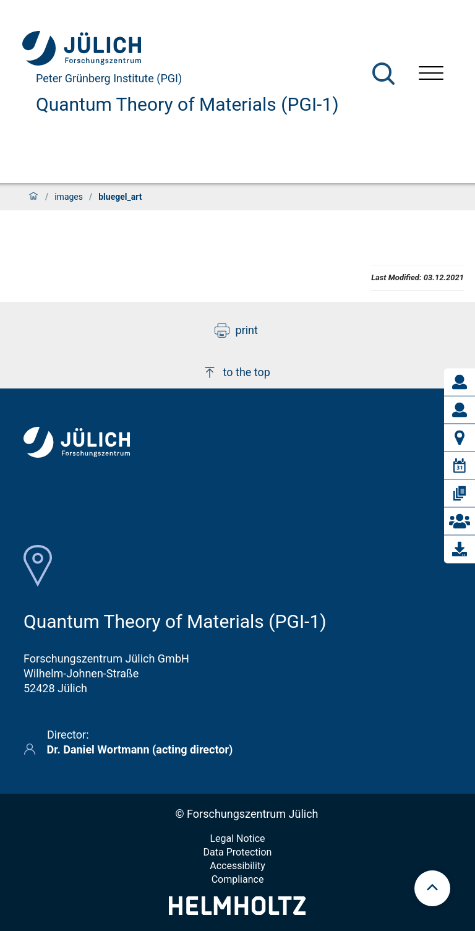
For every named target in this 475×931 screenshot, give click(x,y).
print (236, 330)
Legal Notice (237, 838)
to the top (236, 372)
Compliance (238, 879)
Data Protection (237, 852)
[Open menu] (431, 74)
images (68, 196)
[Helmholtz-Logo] (237, 910)
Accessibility (237, 866)
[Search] (383, 73)
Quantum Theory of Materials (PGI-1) (187, 104)
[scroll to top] (432, 888)
